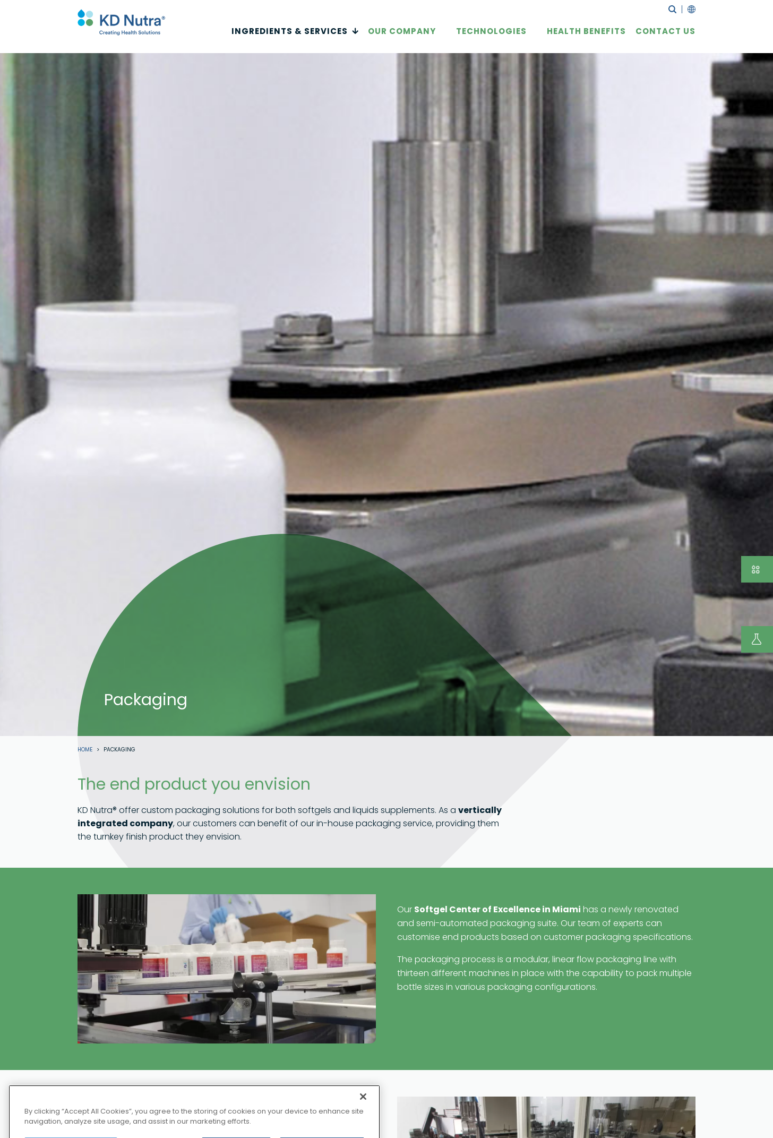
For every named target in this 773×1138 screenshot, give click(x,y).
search (672, 9)
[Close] (363, 1116)
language (688, 9)
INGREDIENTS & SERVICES (289, 37)
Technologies (491, 37)
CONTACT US (665, 37)
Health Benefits (586, 37)
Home (85, 750)
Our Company (402, 37)
